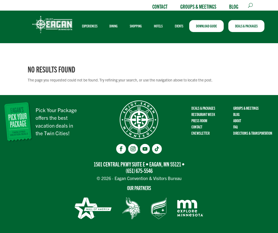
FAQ (235, 126)
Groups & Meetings (198, 6)
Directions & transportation (252, 133)
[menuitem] (91, 26)
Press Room (199, 120)
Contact (160, 6)
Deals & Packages (203, 108)
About (237, 120)
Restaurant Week (203, 114)
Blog (233, 6)
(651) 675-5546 (139, 170)
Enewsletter (200, 133)
